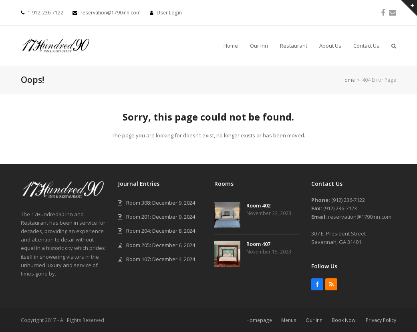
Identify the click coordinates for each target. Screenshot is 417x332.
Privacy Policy (381, 320)
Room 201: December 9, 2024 (160, 216)
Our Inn (314, 320)
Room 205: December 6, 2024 (160, 245)
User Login (169, 12)
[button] (393, 46)
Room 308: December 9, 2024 (160, 202)
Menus (288, 320)
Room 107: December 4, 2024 (160, 259)
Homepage (259, 320)
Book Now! (344, 320)
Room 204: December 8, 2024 (160, 230)
